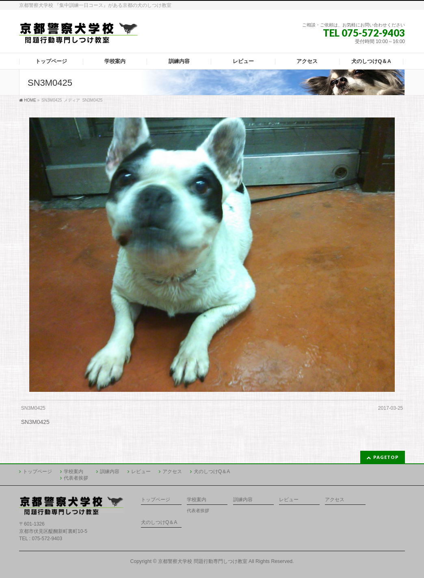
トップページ (37, 471)
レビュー (141, 471)
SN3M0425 (33, 408)
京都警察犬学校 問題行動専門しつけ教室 (202, 561)
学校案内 (73, 471)
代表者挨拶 (76, 478)
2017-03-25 (390, 408)
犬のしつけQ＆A (212, 471)
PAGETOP (386, 457)
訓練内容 (109, 471)
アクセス (172, 471)
